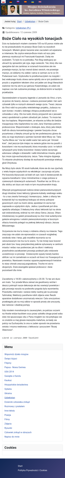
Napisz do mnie (11, 436)
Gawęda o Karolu (12, 376)
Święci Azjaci (10, 358)
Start (20, 466)
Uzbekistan (9, 397)
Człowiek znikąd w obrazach (18, 432)
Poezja (7, 415)
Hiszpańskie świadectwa (16, 384)
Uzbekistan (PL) (23, 28)
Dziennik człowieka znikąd (17, 402)
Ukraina (8, 393)
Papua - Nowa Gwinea (15, 367)
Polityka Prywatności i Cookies (32, 470)
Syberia (8, 389)
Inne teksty (9, 410)
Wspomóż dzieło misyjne (16, 354)
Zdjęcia (8, 423)
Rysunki (8, 428)
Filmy (7, 419)
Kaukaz (8, 380)
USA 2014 (9, 371)
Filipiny (7, 363)
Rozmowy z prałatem (14, 406)
